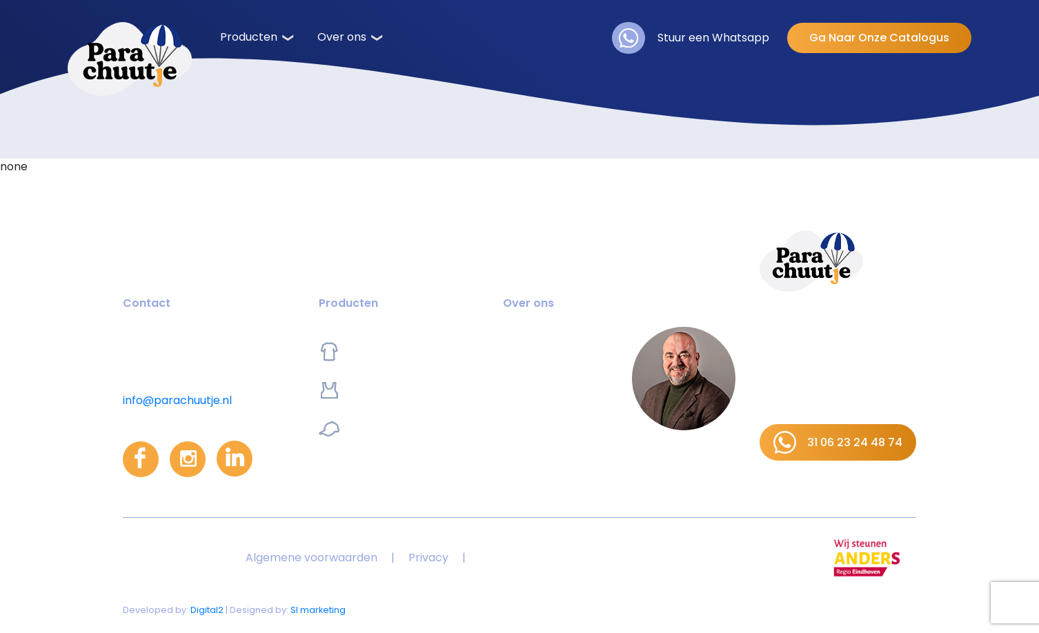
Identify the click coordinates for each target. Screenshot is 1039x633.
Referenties (534, 390)
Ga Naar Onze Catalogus (879, 38)
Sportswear (367, 390)
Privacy (428, 557)
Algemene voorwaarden (311, 557)
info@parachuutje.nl (177, 400)
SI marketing (318, 610)
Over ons (341, 37)
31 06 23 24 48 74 (837, 442)
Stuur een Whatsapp (690, 38)
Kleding (355, 351)
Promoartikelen (378, 429)
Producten (248, 37)
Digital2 (207, 610)
